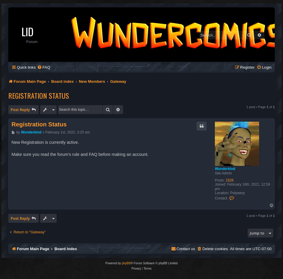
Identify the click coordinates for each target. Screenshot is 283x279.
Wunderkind (225, 169)
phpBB (126, 263)
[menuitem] (43, 67)
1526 (230, 180)
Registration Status (38, 95)
